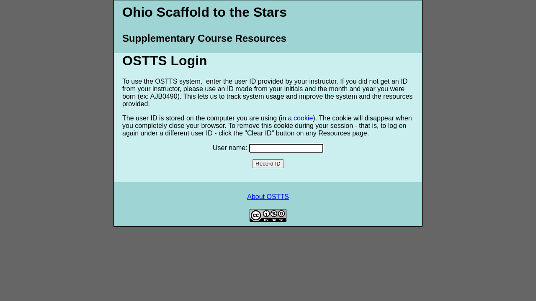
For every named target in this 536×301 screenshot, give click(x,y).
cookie (303, 118)
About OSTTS (268, 196)
